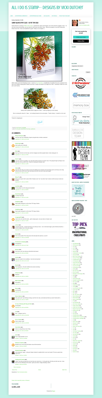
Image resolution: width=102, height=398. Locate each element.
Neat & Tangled (76, 299)
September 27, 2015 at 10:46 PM (22, 237)
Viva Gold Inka (39, 82)
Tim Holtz (75, 332)
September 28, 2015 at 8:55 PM (21, 307)
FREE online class (28, 25)
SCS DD (74, 313)
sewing (74, 345)
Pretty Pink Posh (76, 307)
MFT (74, 292)
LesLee (16, 225)
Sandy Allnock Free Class (25, 128)
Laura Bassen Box (76, 288)
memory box (75, 342)
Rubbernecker (76, 310)
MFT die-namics (76, 294)
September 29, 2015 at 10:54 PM (22, 315)
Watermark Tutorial (77, 340)
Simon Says (75, 321)
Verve (74, 337)
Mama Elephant (76, 296)
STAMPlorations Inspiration (78, 316)
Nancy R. (17, 177)
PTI (73, 300)
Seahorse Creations (19, 342)
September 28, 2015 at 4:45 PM (21, 284)
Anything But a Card (77, 253)
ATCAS (74, 249)
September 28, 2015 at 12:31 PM (22, 268)
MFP (74, 291)
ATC (74, 246)
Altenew (74, 251)
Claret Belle (17, 327)
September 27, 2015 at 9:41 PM (21, 229)
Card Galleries (47, 15)
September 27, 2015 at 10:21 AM (22, 139)
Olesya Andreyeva (19, 135)
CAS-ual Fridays (76, 257)
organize (74, 343)
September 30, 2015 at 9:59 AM (21, 330)
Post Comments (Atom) (22, 372)
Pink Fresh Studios (77, 304)
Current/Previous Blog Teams (35, 15)
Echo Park (75, 272)
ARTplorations (76, 245)
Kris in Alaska (18, 319)
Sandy (16, 234)
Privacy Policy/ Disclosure (64, 15)
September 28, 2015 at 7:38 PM (21, 299)
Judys (16, 168)
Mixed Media (75, 297)
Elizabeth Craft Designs (78, 273)
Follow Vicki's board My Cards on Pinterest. (21, 380)
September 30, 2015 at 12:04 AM (22, 323)
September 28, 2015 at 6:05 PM (21, 292)
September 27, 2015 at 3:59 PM (21, 189)
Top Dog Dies (75, 334)
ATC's (74, 248)
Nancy (16, 288)
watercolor (75, 351)
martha (16, 257)
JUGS (74, 286)
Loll (16, 311)
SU (73, 320)
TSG (74, 329)
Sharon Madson (18, 296)
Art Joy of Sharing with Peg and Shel (23, 303)
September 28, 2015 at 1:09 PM (21, 276)
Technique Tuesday (77, 331)
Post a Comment (17, 367)
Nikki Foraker (18, 280)
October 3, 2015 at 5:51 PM (21, 364)
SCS (74, 312)
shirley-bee (17, 272)
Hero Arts (75, 281)
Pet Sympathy (76, 302)
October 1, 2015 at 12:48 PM (21, 338)
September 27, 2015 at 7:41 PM (21, 220)
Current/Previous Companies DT (21, 15)
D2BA (74, 269)
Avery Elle (75, 254)
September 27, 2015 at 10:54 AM (22, 147)
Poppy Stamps (76, 305)
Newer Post (14, 369)
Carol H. (17, 159)
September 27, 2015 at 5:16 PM (21, 205)
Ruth (16, 151)
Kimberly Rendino (19, 350)
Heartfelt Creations (77, 280)
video (74, 350)
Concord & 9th (76, 265)
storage (74, 347)
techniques (75, 348)
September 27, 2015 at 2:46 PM (21, 181)
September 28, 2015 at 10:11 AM (22, 260)
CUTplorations (76, 261)
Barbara (17, 249)
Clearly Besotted (76, 262)
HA (15, 128)
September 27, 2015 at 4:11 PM (21, 197)
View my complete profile (84, 25)
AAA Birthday (75, 243)
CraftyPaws (17, 201)
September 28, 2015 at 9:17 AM (21, 245)
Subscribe (81, 41)
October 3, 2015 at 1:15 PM (21, 355)
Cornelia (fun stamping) (20, 241)
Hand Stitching (76, 278)
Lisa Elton (17, 186)
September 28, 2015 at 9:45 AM (21, 253)
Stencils (74, 324)
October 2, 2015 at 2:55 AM (20, 346)
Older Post (64, 369)
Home (11, 15)
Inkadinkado (75, 284)
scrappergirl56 (18, 217)
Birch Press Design (77, 256)
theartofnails (18, 194)
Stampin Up (75, 323)
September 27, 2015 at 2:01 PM (21, 172)
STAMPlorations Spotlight (78, 318)
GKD (74, 275)
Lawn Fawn (75, 289)
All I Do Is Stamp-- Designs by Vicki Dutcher (47, 7)
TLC (74, 328)
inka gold (18, 128)
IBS (73, 283)
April (16, 334)
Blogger (53, 391)
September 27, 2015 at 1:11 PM (21, 163)
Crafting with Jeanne (19, 359)
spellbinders (33, 128)
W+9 (74, 339)
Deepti (16, 265)
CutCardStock (76, 267)
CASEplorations (76, 259)
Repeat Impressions (77, 308)
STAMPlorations (76, 315)
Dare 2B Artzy (76, 270)
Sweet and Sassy (76, 326)
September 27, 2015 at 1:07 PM (21, 154)
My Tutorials (54, 15)
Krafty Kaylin (18, 143)
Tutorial (74, 335)
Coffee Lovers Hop (77, 264)
